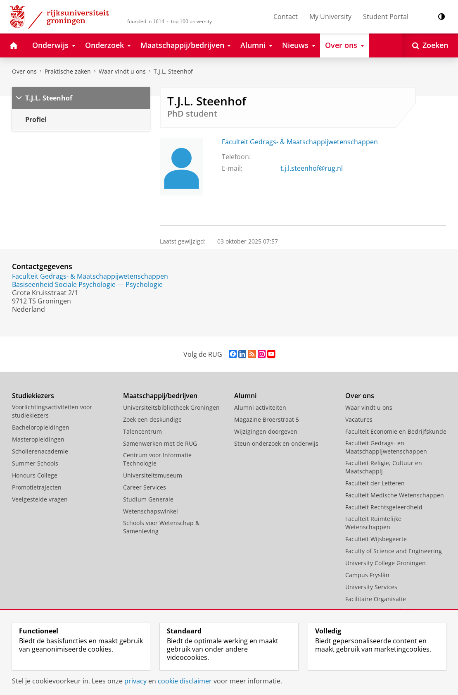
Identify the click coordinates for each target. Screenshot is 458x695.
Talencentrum (142, 431)
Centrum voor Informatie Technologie (157, 459)
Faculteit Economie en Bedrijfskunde (395, 431)
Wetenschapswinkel (150, 511)
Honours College (34, 475)
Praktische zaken (68, 71)
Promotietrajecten (37, 487)
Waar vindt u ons (122, 71)
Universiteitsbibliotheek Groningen (171, 407)
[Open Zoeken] (430, 45)
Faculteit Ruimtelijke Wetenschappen (373, 523)
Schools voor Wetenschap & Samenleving (161, 527)
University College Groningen (385, 563)
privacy (135, 680)
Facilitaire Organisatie (375, 599)
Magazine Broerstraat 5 (266, 419)
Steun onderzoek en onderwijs (276, 443)
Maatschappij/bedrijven (160, 396)
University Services (371, 587)
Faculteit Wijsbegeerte (376, 539)
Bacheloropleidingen (40, 427)
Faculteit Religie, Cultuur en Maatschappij (383, 467)
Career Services (144, 487)
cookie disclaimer (185, 680)
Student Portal (385, 16)
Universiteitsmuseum (152, 475)
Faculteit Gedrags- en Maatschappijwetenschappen (386, 447)
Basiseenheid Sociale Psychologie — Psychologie (87, 284)
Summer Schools (35, 463)
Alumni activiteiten (260, 407)
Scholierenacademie (40, 451)
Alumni (245, 396)
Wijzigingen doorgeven (265, 431)
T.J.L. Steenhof (173, 71)
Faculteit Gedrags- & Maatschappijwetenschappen (300, 141)
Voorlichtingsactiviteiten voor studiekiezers (52, 411)
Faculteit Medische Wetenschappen (394, 495)
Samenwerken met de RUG (160, 443)
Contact (285, 16)
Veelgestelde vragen (40, 499)
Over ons (24, 71)
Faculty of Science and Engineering (393, 551)
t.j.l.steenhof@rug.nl (311, 168)
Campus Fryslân (367, 575)
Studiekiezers (33, 396)
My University (330, 16)
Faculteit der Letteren (375, 483)
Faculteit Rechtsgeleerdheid (383, 507)
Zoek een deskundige (152, 419)
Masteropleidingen (38, 439)
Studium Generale (148, 499)
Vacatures (359, 419)
